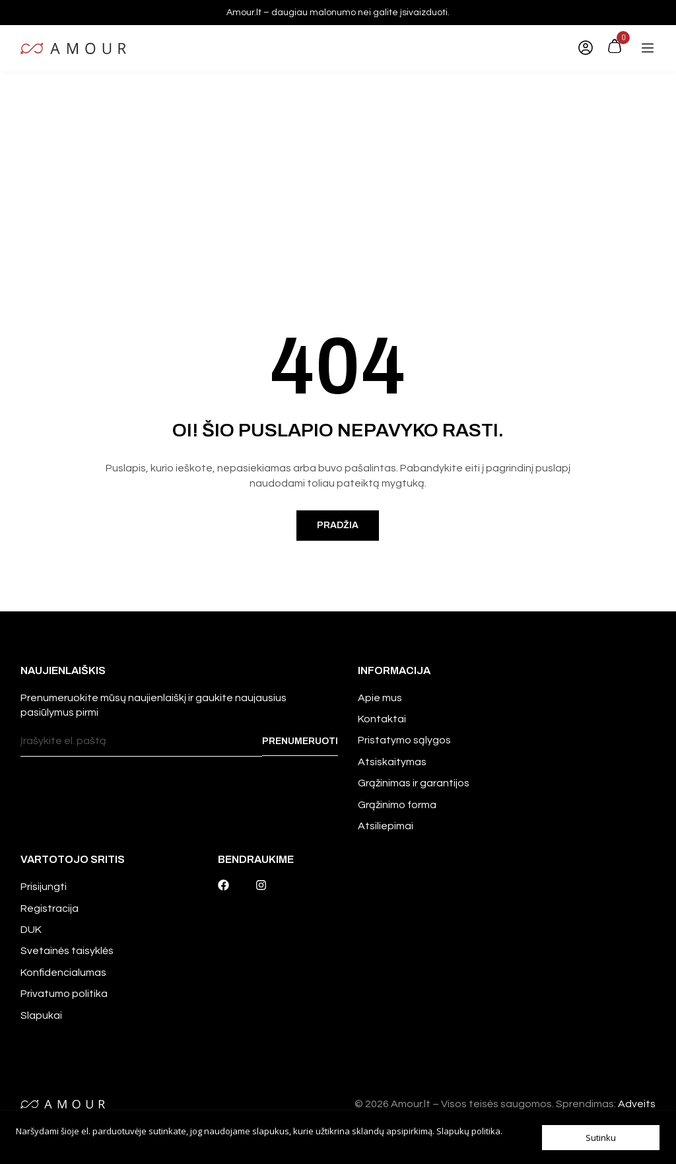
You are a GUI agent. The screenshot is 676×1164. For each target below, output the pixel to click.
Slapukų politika (468, 1131)
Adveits (637, 1104)
